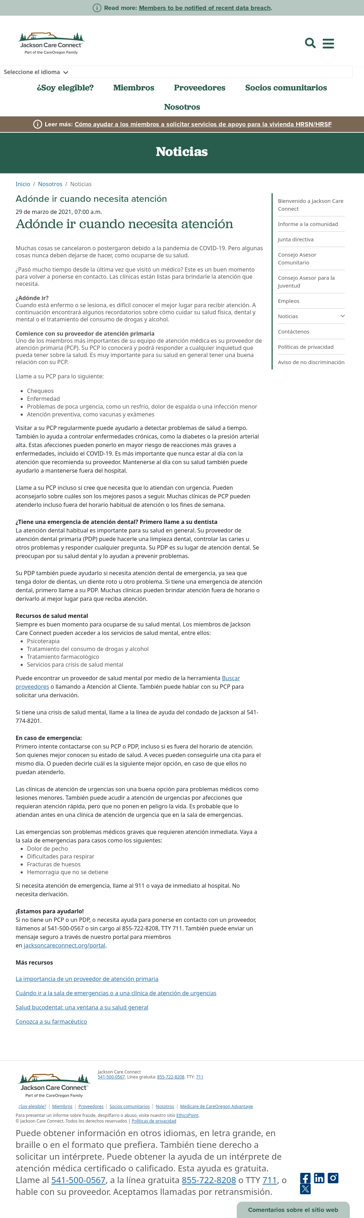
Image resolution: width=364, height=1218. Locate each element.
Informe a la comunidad (308, 223)
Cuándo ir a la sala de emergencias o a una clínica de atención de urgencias (116, 993)
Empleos (288, 300)
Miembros (133, 87)
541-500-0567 (111, 1077)
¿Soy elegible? (65, 87)
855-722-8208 (170, 1077)
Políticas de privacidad (306, 346)
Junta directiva (296, 239)
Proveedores (199, 87)
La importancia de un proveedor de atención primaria (87, 979)
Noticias (288, 316)
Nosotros (182, 106)
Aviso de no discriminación (311, 362)
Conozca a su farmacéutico (51, 1021)
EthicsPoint (187, 1115)
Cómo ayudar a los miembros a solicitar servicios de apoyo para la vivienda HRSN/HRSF (203, 124)
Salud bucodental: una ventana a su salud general (82, 1007)
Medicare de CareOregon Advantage (216, 1106)
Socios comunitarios (286, 87)
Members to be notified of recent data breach (205, 8)
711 (200, 1077)
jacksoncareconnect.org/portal (64, 945)
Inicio (23, 184)
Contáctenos (293, 331)
